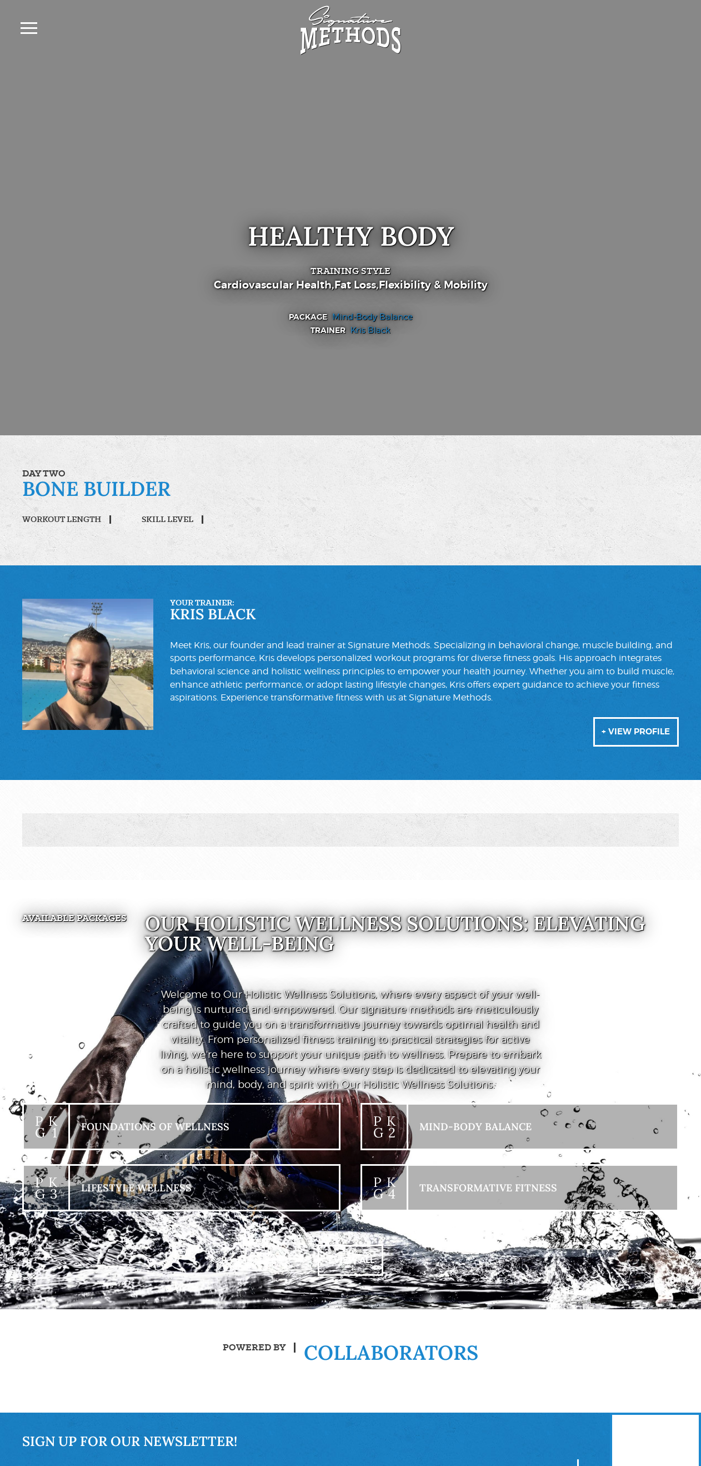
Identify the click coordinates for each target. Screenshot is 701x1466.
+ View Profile (632, 737)
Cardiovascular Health (268, 285)
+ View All (350, 1269)
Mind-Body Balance (372, 316)
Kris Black (370, 330)
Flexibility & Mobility (438, 285)
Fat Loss (355, 285)
